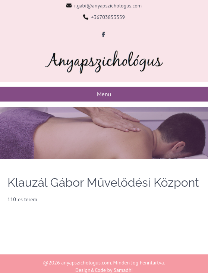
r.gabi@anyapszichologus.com (108, 5)
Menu (104, 94)
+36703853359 (108, 17)
